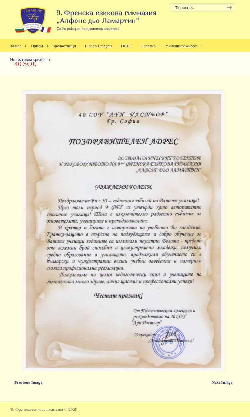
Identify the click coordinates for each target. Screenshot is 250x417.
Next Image (222, 382)
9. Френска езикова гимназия (86, 18)
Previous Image (28, 382)
